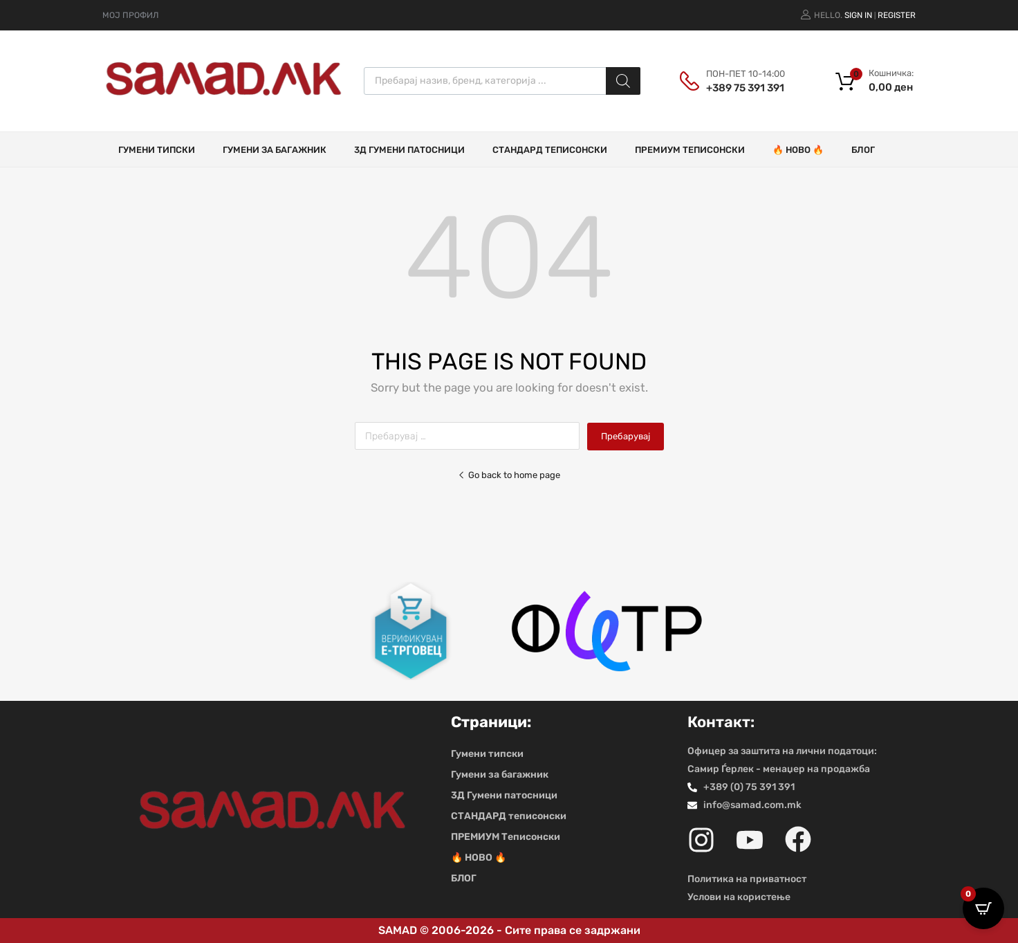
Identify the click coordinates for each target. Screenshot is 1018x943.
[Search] (623, 81)
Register (897, 15)
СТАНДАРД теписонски (549, 150)
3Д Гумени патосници (409, 150)
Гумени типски (156, 150)
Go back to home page (509, 475)
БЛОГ (863, 150)
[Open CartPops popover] (983, 908)
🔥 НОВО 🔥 (798, 150)
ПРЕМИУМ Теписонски (690, 150)
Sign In (858, 15)
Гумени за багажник (274, 150)
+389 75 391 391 (740, 88)
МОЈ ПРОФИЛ (130, 15)
